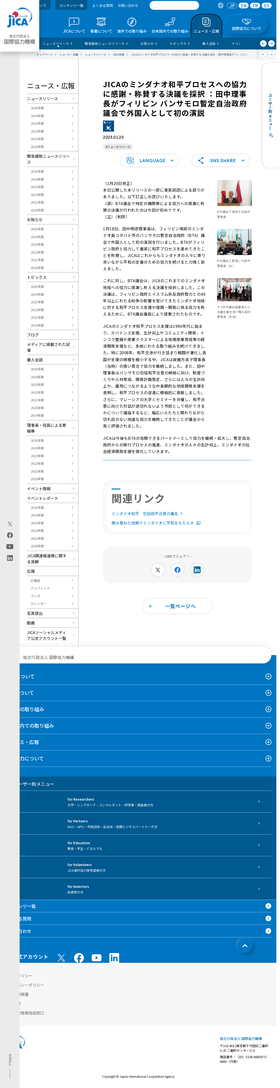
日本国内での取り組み (29, 725)
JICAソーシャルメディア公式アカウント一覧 (46, 635)
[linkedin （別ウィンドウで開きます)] (114, 958)
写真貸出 (35, 613)
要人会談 (35, 360)
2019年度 (37, 415)
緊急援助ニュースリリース (48, 159)
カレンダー (39, 603)
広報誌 (35, 580)
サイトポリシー (18, 975)
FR (255, 5)
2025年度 (37, 108)
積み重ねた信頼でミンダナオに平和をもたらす (156, 522)
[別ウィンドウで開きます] (158, 569)
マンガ (35, 596)
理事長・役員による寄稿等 (46, 428)
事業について (19, 692)
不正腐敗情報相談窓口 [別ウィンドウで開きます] (24, 1013)
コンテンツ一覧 (71, 5)
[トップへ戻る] (245, 945)
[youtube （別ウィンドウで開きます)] (97, 957)
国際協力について (24, 758)
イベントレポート (42, 498)
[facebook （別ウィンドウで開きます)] (79, 958)
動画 (31, 623)
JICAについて (20, 676)
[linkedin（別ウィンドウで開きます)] (9, 558)
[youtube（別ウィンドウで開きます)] (9, 546)
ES (266, 5)
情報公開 (13, 1003)
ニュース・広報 (22, 742)
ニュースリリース (42, 98)
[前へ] (263, 43)
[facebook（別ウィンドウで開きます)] (9, 535)
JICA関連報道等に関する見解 (46, 558)
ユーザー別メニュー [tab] (29, 784)
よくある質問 (102, 5)
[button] (149, 160)
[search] (174, 5)
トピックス (37, 277)
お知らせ (35, 219)
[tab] (221, 5)
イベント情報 (39, 488)
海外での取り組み (24, 709)
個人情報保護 (16, 994)
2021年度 (37, 138)
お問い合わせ (128, 5)
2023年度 (37, 123)
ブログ (33, 335)
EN (244, 5)
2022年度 (37, 131)
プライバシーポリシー (24, 985)
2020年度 (37, 146)
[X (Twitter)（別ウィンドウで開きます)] (9, 523)
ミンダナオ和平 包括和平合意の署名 (148, 513)
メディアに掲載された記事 (48, 347)
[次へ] (271, 43)
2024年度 (37, 115)
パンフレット (40, 588)
